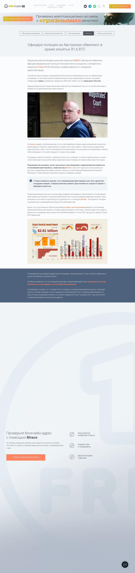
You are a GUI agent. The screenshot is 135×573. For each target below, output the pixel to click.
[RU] (103, 6)
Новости (88, 33)
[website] (90, 6)
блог (51, 5)
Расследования (74, 33)
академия (61, 5)
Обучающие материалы (31, 33)
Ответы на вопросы (104, 33)
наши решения (40, 5)
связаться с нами (55, 7)
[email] (85, 6)
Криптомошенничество (54, 33)
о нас (71, 5)
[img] (60, 20)
